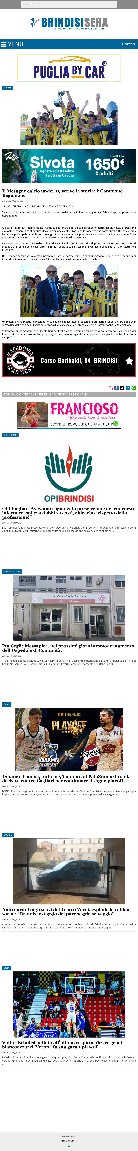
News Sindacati (10, 435)
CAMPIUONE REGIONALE (70, 394)
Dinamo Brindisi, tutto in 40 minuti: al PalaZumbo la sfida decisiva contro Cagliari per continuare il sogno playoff (66, 779)
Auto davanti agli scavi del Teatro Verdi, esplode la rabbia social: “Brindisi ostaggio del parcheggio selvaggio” (65, 912)
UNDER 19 (45, 394)
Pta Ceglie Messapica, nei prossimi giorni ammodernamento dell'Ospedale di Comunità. (68, 648)
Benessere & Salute (12, 571)
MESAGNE (29, 394)
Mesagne (7, 88)
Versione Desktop (69, 1141)
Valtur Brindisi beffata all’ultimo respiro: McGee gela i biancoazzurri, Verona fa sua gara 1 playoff (62, 1045)
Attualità (8, 835)
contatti (129, 44)
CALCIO (16, 394)
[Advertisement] (69, 552)
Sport (6, 704)
